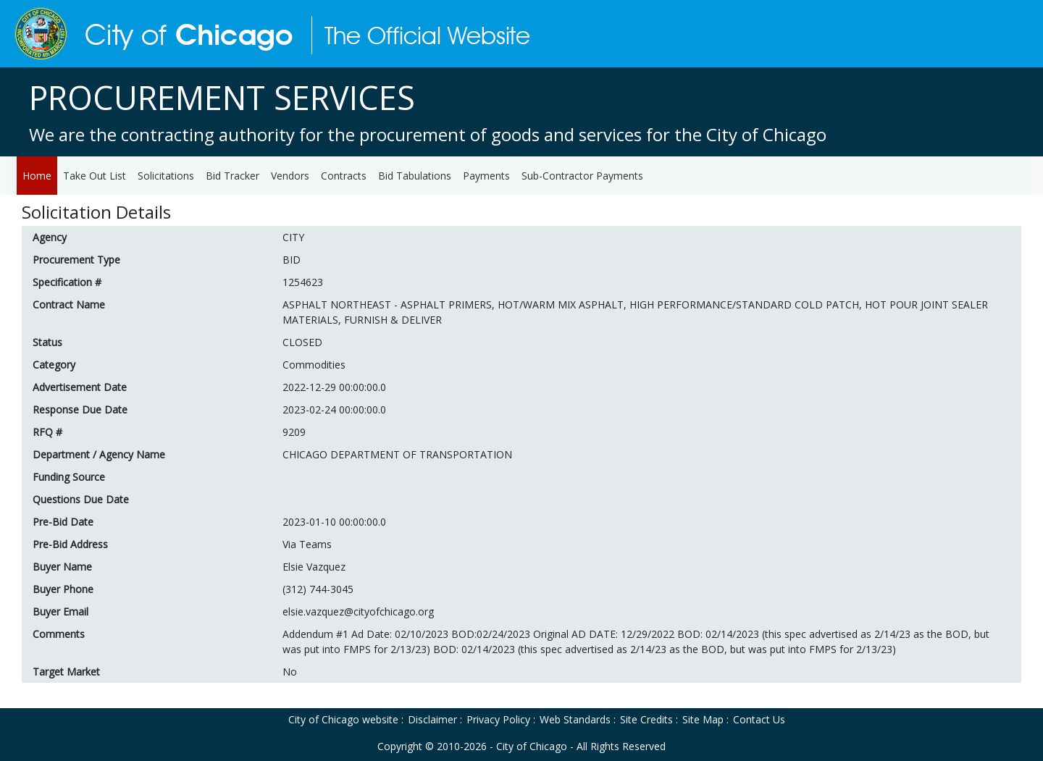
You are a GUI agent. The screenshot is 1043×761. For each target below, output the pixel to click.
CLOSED (302, 342)
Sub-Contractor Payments (582, 175)
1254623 (302, 282)
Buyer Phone (63, 589)
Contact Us (759, 719)
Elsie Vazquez (313, 566)
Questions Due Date (81, 499)
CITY (293, 237)
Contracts (343, 175)
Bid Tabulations (414, 175)
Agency (50, 237)
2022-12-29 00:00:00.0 (334, 387)
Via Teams (307, 544)
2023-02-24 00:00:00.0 (334, 409)
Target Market (66, 671)
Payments (486, 175)
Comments (59, 634)
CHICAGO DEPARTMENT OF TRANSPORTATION (397, 454)
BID (291, 259)
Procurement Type (76, 259)
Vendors (290, 175)
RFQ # (47, 432)
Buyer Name (62, 566)
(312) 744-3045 (317, 589)
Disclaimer (432, 719)
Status (47, 342)
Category (54, 364)
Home (36, 175)
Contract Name (69, 304)
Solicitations (166, 175)
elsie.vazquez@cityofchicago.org (358, 611)
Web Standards (575, 719)
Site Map (703, 719)
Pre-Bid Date (63, 522)
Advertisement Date (80, 387)
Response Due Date (80, 409)
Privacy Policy (498, 719)
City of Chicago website (343, 719)
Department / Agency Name (99, 454)
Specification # (67, 282)
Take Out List (94, 175)
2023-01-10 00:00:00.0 (334, 522)
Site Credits (646, 719)
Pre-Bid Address (70, 544)
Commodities (313, 364)
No (289, 671)
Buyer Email (60, 611)
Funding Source (69, 477)
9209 (294, 432)
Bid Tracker (232, 175)
